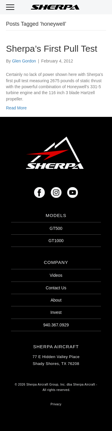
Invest (56, 312)
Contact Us (56, 287)
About (56, 300)
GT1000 (56, 240)
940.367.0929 (56, 325)
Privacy (55, 404)
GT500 (56, 228)
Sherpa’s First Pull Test (51, 49)
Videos (56, 275)
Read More (16, 108)
